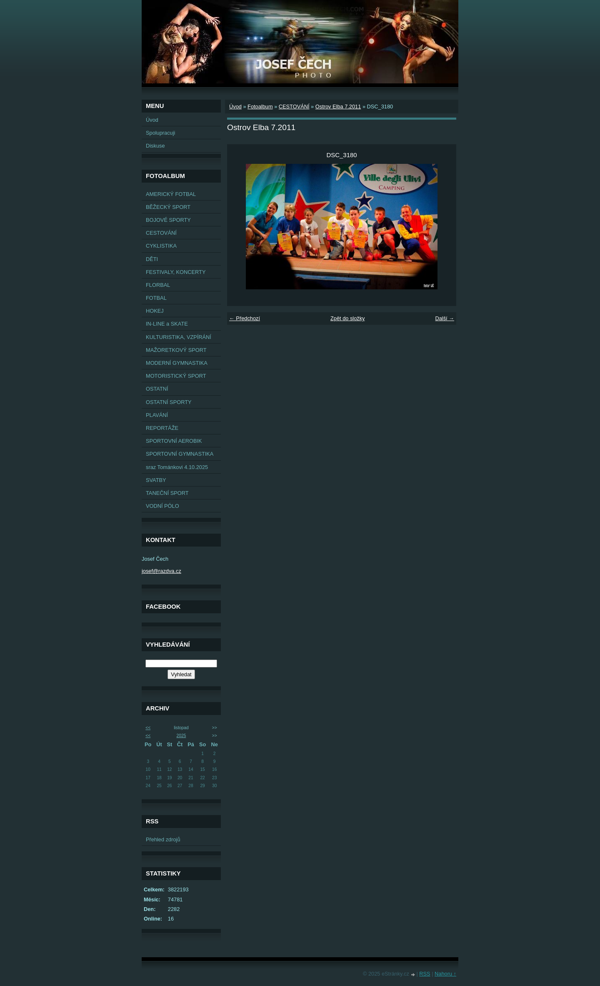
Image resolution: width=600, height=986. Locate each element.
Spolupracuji (160, 133)
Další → (444, 318)
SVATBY (156, 480)
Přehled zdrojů (163, 839)
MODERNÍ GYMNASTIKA (177, 363)
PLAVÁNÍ (157, 415)
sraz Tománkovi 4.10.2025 (177, 467)
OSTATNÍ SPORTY (169, 402)
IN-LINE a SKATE (167, 324)
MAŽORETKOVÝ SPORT (176, 350)
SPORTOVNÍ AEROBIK (174, 441)
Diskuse (155, 146)
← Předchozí (244, 318)
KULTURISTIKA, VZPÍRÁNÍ (178, 337)
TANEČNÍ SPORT (167, 493)
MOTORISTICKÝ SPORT (176, 376)
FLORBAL (158, 285)
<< (147, 727)
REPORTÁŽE (162, 428)
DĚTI (152, 259)
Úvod (152, 120)
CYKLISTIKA (161, 246)
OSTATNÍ (157, 389)
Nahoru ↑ (445, 974)
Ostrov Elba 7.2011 (338, 106)
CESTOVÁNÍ (161, 233)
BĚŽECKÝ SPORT (168, 207)
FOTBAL (156, 298)
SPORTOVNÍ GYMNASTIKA (179, 454)
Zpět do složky (347, 318)
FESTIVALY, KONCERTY (175, 272)
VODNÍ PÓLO (162, 506)
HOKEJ (155, 311)
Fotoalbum (260, 106)
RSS (424, 974)
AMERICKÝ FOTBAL (171, 194)
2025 (181, 735)
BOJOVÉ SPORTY (168, 220)
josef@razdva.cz (161, 571)
